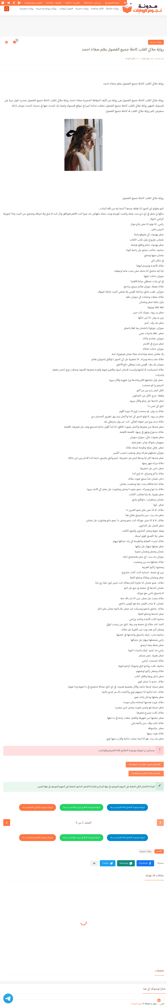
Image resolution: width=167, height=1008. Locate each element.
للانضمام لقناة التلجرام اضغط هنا (146, 773)
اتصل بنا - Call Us (72, 3)
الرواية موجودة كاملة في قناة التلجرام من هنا (127, 807)
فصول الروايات (66, 11)
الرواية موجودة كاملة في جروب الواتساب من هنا (81, 807)
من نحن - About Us (92, 3)
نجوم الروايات (136, 1004)
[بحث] (6, 10)
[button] (145, 863)
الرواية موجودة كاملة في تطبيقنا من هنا (37, 807)
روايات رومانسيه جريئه (46, 11)
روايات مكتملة (112, 11)
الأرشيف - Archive (53, 3)
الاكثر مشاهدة (97, 11)
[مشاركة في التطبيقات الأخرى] (94, 863)
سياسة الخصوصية (112, 3)
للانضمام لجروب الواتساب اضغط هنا (144, 764)
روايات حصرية (82, 11)
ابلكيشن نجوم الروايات (33, 3)
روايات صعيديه (27, 11)
